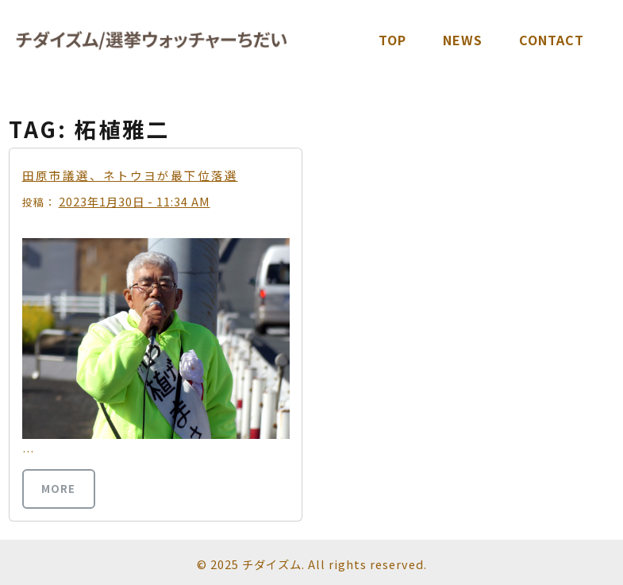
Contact (551, 39)
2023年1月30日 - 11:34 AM (134, 201)
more (58, 488)
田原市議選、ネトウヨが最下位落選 (130, 175)
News (463, 39)
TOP (392, 39)
